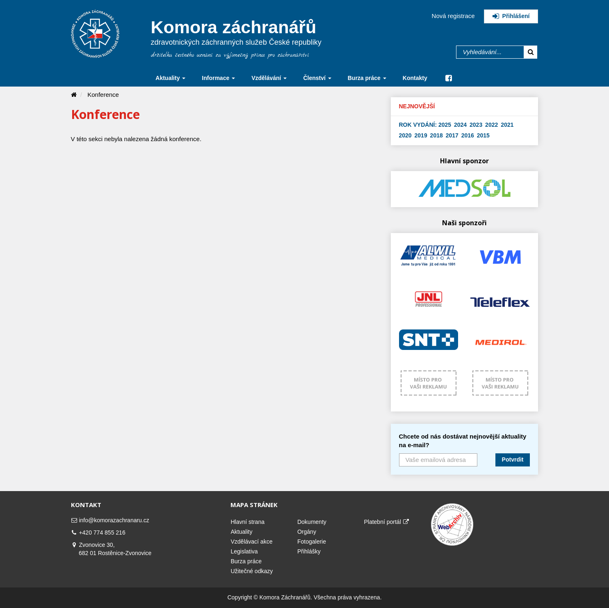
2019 (421, 135)
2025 (444, 124)
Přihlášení (511, 16)
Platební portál (386, 522)
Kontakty (415, 78)
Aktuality (241, 531)
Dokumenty (311, 522)
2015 (483, 135)
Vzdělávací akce (251, 541)
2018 (436, 135)
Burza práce (245, 561)
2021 (507, 124)
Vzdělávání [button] (269, 78)
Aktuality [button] (170, 78)
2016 (467, 135)
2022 (491, 124)
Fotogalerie (311, 541)
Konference (103, 94)
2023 (476, 124)
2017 (452, 135)
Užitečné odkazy (251, 571)
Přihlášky (309, 551)
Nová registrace (453, 15)
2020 (405, 135)
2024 (460, 124)
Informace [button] (218, 78)
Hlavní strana (247, 522)
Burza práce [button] (367, 78)
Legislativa (244, 551)
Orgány (306, 531)
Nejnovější (417, 106)
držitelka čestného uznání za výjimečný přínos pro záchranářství (230, 55)
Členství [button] (317, 78)
